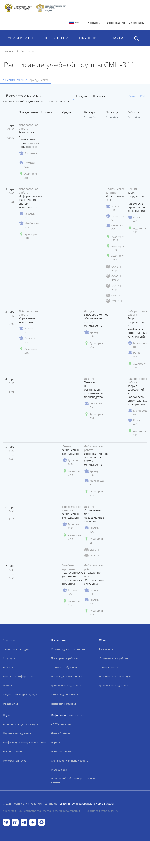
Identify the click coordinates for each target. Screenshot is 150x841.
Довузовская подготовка (66, 685)
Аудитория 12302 (115, 248)
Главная (8, 51)
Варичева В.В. (27, 340)
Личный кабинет (61, 733)
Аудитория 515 (28, 175)
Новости (8, 667)
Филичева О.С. (114, 227)
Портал (55, 742)
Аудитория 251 (93, 540)
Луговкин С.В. (27, 164)
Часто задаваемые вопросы (68, 676)
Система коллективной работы (70, 760)
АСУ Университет (61, 724)
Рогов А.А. (134, 219)
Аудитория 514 (93, 416)
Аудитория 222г (71, 473)
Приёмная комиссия (63, 703)
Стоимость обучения (64, 667)
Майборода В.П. (29, 225)
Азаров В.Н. (26, 330)
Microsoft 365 (59, 769)
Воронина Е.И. (28, 155)
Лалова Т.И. (113, 208)
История (8, 685)
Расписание (28, 51)
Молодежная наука (14, 760)
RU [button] (74, 22)
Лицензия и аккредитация (115, 676)
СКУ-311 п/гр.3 (113, 287)
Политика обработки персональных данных (73, 780)
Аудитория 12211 (115, 238)
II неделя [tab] (99, 96)
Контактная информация (18, 676)
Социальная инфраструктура (20, 694)
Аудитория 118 (28, 236)
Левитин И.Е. (92, 592)
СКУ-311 (91, 550)
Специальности (108, 667)
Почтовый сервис (61, 751)
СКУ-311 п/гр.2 (113, 278)
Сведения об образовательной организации (87, 803)
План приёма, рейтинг (64, 658)
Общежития (10, 703)
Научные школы (13, 751)
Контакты (94, 23)
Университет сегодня (16, 649)
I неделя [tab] (81, 96)
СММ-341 (114, 295)
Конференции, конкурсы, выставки (24, 742)
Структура (9, 658)
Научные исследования (17, 733)
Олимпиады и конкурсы (65, 694)
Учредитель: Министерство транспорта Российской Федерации (41, 811)
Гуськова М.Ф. (70, 462)
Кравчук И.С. (27, 215)
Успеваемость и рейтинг (114, 658)
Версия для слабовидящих (102, 811)
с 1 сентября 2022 (26, 80)
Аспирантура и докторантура (20, 724)
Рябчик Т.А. (91, 529)
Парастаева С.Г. (115, 218)
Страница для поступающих (68, 649)
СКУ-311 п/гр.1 (113, 268)
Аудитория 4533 (115, 257)
